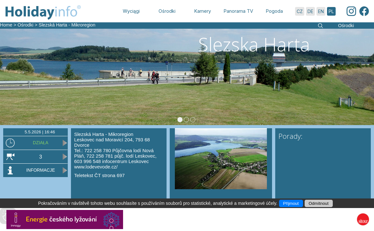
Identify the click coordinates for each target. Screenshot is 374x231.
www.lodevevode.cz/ (96, 166)
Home (6, 24)
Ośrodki (26, 24)
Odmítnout (319, 203)
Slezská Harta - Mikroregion (67, 24)
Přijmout (291, 203)
